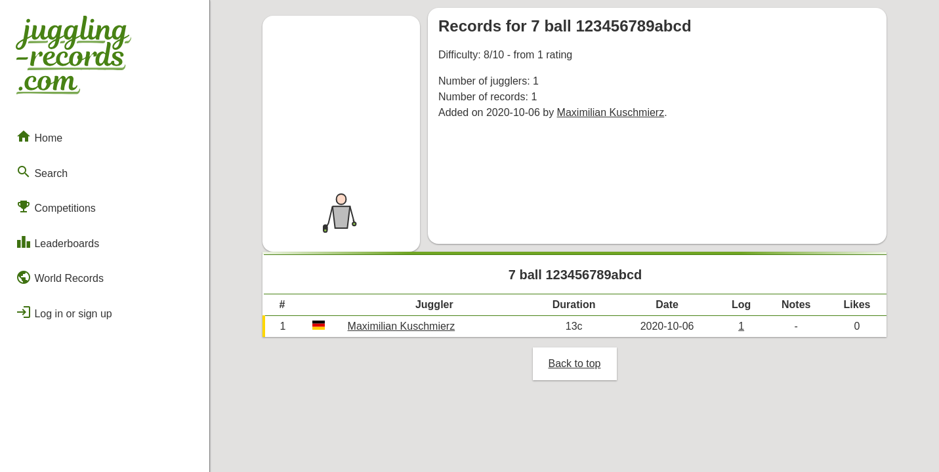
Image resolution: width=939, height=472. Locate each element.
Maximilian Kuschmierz (611, 112)
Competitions (56, 206)
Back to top (574, 363)
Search (42, 172)
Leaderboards (57, 242)
